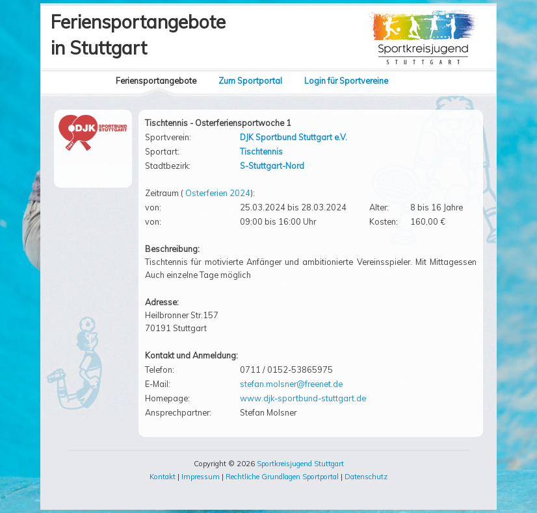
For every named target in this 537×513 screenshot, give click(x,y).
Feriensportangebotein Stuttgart (138, 34)
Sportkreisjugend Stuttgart (300, 463)
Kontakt (163, 476)
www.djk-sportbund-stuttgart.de (303, 398)
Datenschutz (366, 476)
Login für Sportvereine (346, 80)
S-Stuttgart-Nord (272, 165)
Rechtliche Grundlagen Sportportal (282, 476)
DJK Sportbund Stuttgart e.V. (293, 137)
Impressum (200, 476)
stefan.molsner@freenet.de (291, 384)
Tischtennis (261, 151)
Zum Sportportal (250, 80)
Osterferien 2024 (217, 193)
